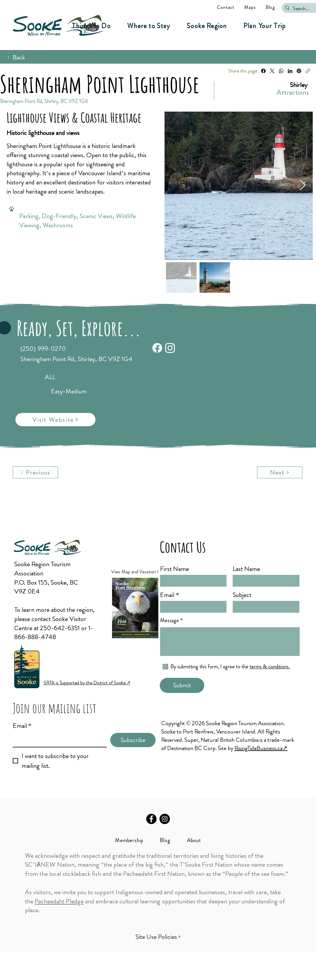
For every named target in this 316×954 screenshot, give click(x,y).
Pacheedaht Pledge (59, 901)
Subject (242, 595)
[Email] (58, 740)
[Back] (16, 57)
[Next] (279, 472)
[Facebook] (263, 71)
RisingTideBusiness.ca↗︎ (261, 748)
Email (22, 726)
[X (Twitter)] (272, 71)
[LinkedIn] (290, 71)
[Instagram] (164, 819)
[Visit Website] (55, 419)
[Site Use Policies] (158, 936)
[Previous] (35, 472)
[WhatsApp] (281, 71)
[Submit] (182, 685)
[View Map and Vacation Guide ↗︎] (145, 572)
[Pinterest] (299, 71)
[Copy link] (308, 71)
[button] (91, 26)
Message (169, 620)
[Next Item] (302, 185)
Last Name (246, 569)
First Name (174, 569)
